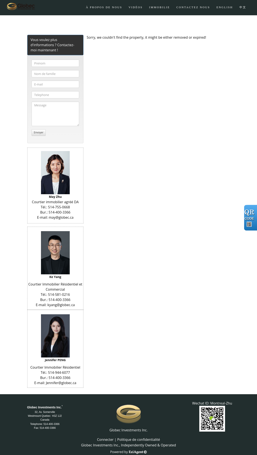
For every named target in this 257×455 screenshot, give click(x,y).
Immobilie (159, 7)
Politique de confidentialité (138, 439)
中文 (242, 7)
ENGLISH (224, 7)
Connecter (105, 439)
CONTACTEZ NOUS (193, 7)
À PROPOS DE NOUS (104, 7)
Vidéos (135, 7)
